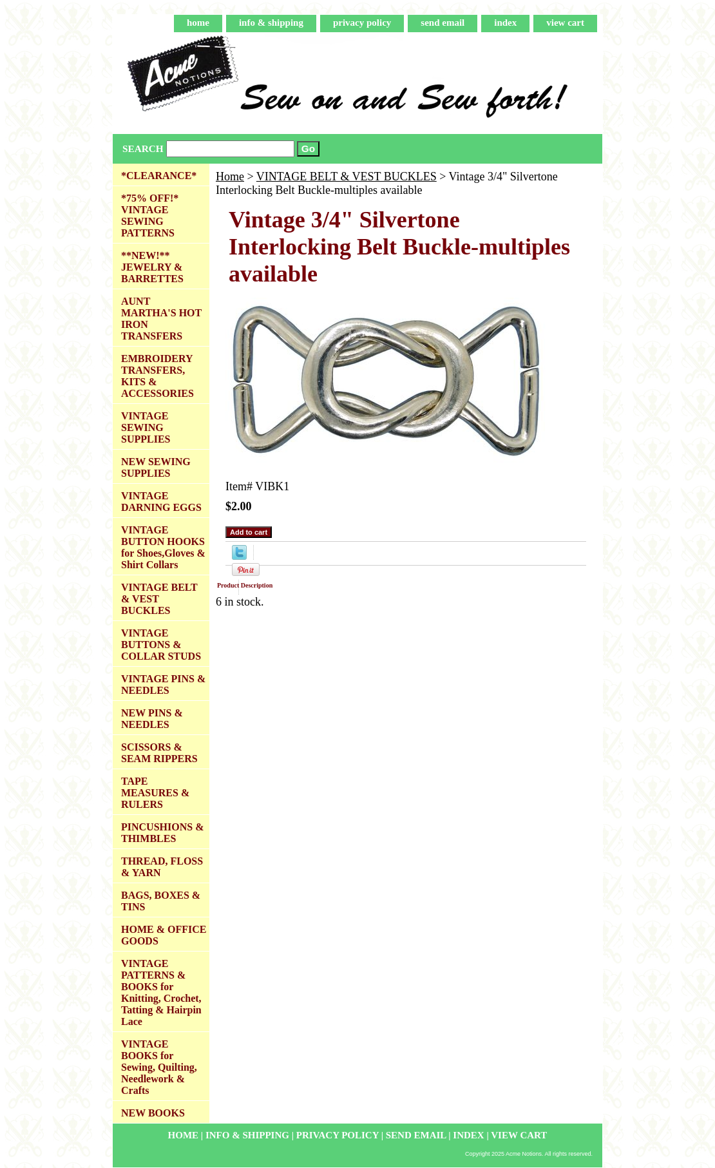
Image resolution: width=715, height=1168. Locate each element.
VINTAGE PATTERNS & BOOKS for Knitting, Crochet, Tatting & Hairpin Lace (161, 992)
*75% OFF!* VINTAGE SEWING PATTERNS (149, 215)
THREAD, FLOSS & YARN (162, 867)
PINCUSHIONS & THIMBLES (162, 832)
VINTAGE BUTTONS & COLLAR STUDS (161, 644)
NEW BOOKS (153, 1112)
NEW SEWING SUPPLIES (156, 467)
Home (230, 176)
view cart (565, 22)
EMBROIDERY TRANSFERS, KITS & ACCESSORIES (157, 376)
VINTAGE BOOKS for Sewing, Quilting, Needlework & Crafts (159, 1067)
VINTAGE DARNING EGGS (161, 501)
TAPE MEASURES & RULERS (155, 793)
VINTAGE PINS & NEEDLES (163, 684)
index (505, 22)
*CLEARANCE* (158, 175)
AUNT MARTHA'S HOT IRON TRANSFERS (161, 318)
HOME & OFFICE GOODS (163, 935)
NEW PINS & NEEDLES (152, 718)
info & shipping (271, 22)
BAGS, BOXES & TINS (160, 901)
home (198, 22)
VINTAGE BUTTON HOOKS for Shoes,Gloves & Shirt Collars (163, 547)
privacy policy (362, 22)
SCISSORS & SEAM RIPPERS (159, 753)
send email (442, 22)
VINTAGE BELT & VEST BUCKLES (346, 176)
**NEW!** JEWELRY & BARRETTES (152, 267)
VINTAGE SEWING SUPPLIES (145, 427)
